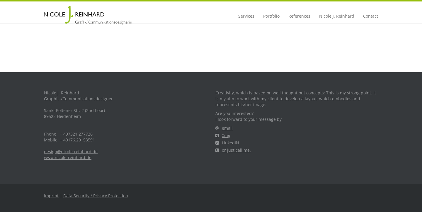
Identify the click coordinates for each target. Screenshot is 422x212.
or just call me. (233, 150)
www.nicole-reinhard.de (67, 157)
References (299, 16)
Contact (370, 16)
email (224, 128)
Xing (222, 135)
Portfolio (271, 16)
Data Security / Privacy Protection (95, 195)
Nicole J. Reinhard (336, 16)
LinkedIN (227, 143)
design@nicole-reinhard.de (71, 151)
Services (246, 16)
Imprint (51, 195)
